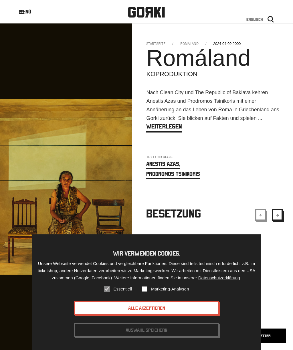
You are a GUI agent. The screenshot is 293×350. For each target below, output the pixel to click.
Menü (29, 12)
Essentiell (123, 291)
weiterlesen (164, 126)
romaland (189, 43)
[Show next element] (277, 215)
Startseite (155, 43)
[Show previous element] (260, 215)
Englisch (254, 19)
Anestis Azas (163, 164)
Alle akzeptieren (146, 310)
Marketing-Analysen (170, 291)
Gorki (146, 12)
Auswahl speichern (146, 332)
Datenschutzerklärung (219, 280)
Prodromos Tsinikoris (173, 174)
